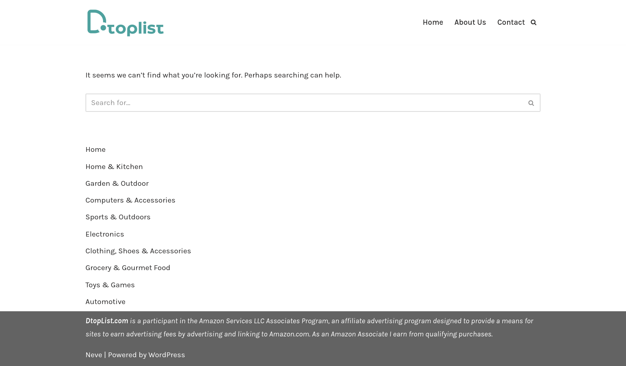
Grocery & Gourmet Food (127, 267)
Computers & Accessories (130, 200)
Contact (511, 22)
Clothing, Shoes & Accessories (138, 251)
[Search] (534, 22)
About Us (470, 22)
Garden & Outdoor (117, 183)
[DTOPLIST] (125, 22)
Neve (93, 354)
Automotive (105, 301)
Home (433, 22)
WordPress (167, 354)
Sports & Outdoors (118, 217)
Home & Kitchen (114, 166)
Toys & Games (110, 284)
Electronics (104, 234)
